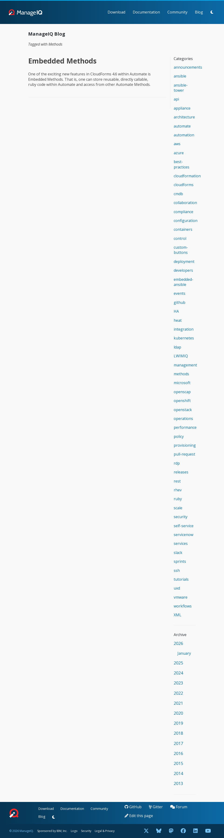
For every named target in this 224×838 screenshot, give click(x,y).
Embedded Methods (62, 61)
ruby (178, 498)
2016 (178, 753)
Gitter (156, 806)
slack (178, 552)
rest (177, 481)
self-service (183, 525)
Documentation (146, 12)
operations (183, 418)
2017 (178, 743)
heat (178, 320)
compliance (183, 211)
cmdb (178, 193)
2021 (178, 703)
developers (183, 270)
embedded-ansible (183, 282)
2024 (178, 673)
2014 (178, 773)
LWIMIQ (181, 356)
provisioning (185, 445)
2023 (178, 683)
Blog (199, 12)
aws (177, 143)
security (180, 516)
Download (116, 12)
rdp (177, 463)
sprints (180, 561)
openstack (183, 409)
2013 (178, 783)
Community (177, 12)
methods (181, 373)
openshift (182, 400)
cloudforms (183, 184)
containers (183, 229)
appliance (182, 108)
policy (179, 436)
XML (177, 614)
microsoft (182, 382)
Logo (74, 831)
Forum (178, 806)
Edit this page (139, 815)
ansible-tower (181, 88)
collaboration (185, 202)
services (181, 543)
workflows (183, 606)
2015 (178, 763)
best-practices (181, 164)
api (176, 99)
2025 (178, 663)
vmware (180, 597)
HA (176, 311)
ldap (177, 347)
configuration (185, 220)
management (185, 365)
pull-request (184, 454)
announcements (188, 67)
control (180, 238)
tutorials (181, 579)
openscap (182, 391)
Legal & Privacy (105, 831)
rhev (178, 490)
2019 (178, 723)
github (179, 302)
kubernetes (184, 338)
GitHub (133, 806)
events (179, 293)
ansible (180, 76)
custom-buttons (181, 250)
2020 (178, 713)
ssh (177, 570)
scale (178, 507)
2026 (178, 643)
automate (182, 126)
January (184, 653)
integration (183, 329)
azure (179, 152)
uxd (177, 588)
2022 (178, 693)
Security (86, 831)
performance (185, 427)
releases (181, 472)
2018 (178, 733)
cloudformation (187, 175)
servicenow (183, 534)
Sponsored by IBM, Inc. (52, 831)
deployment (184, 261)
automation (184, 134)
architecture (184, 117)
